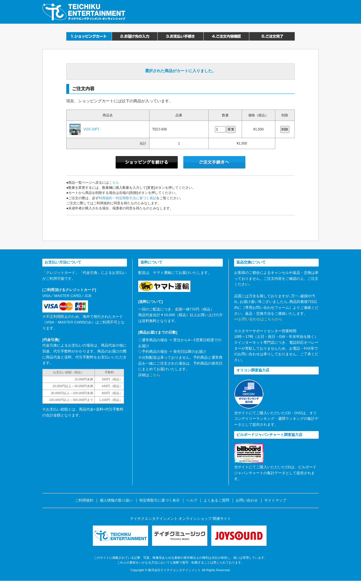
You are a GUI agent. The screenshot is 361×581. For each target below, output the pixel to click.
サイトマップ (275, 500)
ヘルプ (191, 500)
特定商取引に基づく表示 (159, 500)
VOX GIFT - (92, 129)
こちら (114, 183)
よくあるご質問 (216, 500)
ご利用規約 (84, 500)
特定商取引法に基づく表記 (136, 198)
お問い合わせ (247, 500)
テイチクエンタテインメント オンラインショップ (83, 11)
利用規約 (105, 198)
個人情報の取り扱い (116, 500)
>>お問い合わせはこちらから (258, 319)
